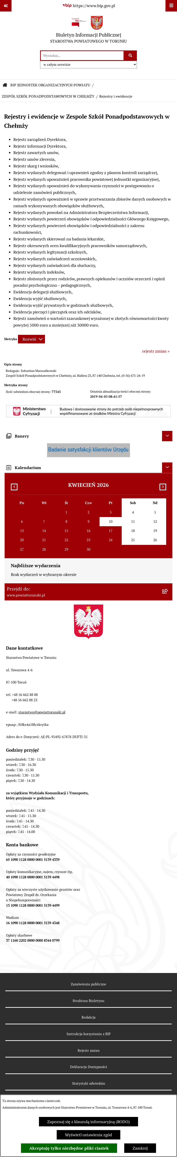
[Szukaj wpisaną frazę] (130, 55)
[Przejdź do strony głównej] (88, 31)
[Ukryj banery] (167, 436)
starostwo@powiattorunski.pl (41, 712)
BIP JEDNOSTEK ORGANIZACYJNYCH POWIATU (50, 85)
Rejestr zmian (89, 1050)
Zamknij (140, 1148)
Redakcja (89, 1017)
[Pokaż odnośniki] (6, 6)
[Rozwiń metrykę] (31, 339)
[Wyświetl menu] (171, 6)
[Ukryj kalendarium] (167, 467)
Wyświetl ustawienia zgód (88, 1134)
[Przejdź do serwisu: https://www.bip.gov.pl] (88, 5)
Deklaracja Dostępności (88, 1067)
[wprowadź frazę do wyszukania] (82, 55)
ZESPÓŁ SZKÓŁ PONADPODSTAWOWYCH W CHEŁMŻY (48, 96)
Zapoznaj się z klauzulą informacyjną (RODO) (88, 1121)
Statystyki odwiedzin (88, 1083)
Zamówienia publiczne (88, 984)
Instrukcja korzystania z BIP (89, 1034)
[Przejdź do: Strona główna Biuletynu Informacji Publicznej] (5, 85)
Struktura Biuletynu (88, 1001)
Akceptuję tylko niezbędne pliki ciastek (69, 1148)
